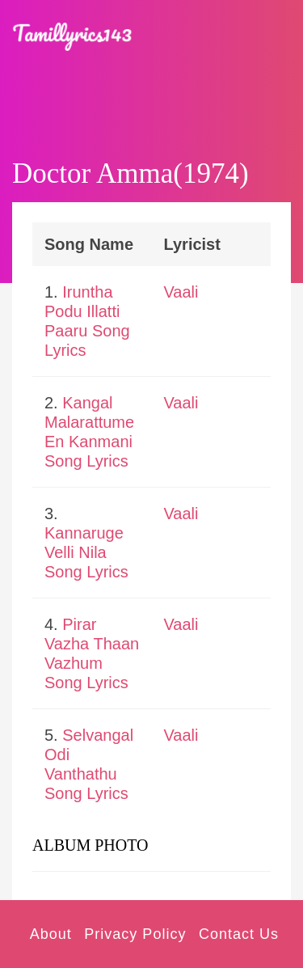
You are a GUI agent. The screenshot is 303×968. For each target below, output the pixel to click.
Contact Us (239, 934)
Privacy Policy (135, 934)
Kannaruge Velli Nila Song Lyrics (86, 552)
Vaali (181, 292)
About (51, 934)
